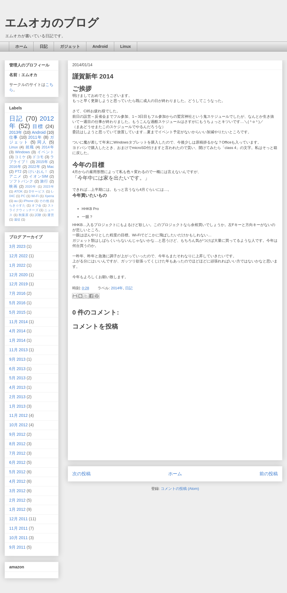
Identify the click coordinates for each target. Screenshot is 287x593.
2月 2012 (17, 500)
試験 (38, 215)
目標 (37, 126)
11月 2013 (18, 349)
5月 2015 (17, 312)
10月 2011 (18, 537)
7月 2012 (17, 453)
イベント (45, 152)
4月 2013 (17, 387)
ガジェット (70, 46)
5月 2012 (17, 472)
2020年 (30, 186)
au (16, 201)
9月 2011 (17, 547)
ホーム (21, 46)
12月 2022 (18, 256)
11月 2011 (18, 528)
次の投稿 (81, 473)
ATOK (18, 191)
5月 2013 (17, 378)
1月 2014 (17, 340)
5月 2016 (17, 303)
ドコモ (38, 157)
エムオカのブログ (52, 22)
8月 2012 (17, 443)
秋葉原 (24, 215)
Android (100, 46)
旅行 (44, 181)
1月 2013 (17, 406)
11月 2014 (18, 321)
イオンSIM (38, 176)
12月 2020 (18, 274)
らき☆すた (17, 205)
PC (23, 196)
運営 (50, 215)
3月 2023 (17, 246)
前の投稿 (268, 473)
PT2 (18, 172)
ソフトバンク (21, 181)
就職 (30, 147)
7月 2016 (17, 293)
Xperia (49, 196)
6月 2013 (17, 368)
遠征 (17, 219)
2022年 (34, 167)
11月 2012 (18, 415)
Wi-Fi (35, 196)
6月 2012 (17, 462)
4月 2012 (17, 481)
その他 (44, 201)
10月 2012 (18, 425)
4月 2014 (17, 331)
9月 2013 (17, 359)
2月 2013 (17, 396)
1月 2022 (17, 265)
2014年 (117, 288)
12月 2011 (18, 519)
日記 (44, 46)
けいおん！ (38, 172)
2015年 (42, 162)
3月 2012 (17, 490)
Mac (50, 167)
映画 (13, 186)
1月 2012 (17, 509)
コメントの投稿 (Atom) (180, 488)
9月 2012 (17, 434)
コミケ (20, 157)
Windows (22, 152)
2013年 (15, 132)
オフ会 (36, 205)
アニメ (15, 176)
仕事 (13, 137)
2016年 (15, 167)
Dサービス (37, 191)
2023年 (48, 186)
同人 (42, 142)
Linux (125, 46)
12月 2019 (18, 284)
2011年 (35, 137)
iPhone (29, 201)
